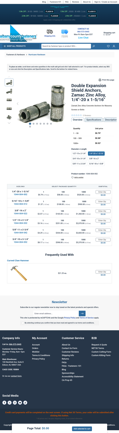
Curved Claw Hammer (18, 260)
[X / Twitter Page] (10, 403)
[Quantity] (103, 192)
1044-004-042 (20, 232)
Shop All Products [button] (14, 46)
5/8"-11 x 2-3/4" (79, 164)
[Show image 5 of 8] (44, 124)
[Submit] (82, 313)
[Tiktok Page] (25, 403)
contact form (16, 376)
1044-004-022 (20, 213)
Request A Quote (99, 345)
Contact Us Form (69, 348)
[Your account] (114, 46)
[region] (35, 104)
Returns (65, 359)
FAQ (66, 2)
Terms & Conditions (41, 355)
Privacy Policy (70, 318)
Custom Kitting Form (101, 355)
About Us (87, 2)
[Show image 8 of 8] (30, 127)
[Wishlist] (108, 46)
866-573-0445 (83, 32)
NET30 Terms (98, 348)
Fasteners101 (55, 2)
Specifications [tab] (93, 119)
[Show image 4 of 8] (40, 124)
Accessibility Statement (72, 376)
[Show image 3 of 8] (37, 124)
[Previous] (17, 103)
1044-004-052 (20, 242)
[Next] (65, 103)
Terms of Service (87, 318)
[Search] (93, 46)
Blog (44, 2)
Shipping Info (68, 355)
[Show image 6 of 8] (47, 124)
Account (36, 345)
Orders (35, 348)
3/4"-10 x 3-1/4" (79, 159)
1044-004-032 (20, 223)
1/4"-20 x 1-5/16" (96, 153)
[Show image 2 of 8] (33, 124)
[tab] (111, 120)
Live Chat (83, 37)
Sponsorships (68, 373)
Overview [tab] (78, 119)
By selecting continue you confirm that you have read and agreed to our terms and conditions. (59, 323)
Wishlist (35, 352)
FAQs (64, 362)
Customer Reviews (70, 352)
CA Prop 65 (67, 380)
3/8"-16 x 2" (94, 159)
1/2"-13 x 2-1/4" (79, 153)
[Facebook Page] (4, 403)
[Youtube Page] (20, 403)
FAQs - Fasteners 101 (71, 366)
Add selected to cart (82, 429)
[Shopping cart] (107, 33)
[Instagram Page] (15, 403)
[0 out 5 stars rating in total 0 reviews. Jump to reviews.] (81, 115)
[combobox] (66, 46)
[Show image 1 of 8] (30, 124)
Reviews (75, 2)
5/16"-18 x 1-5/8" (96, 164)
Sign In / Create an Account (105, 2)
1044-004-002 (20, 194)
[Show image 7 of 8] (51, 124)
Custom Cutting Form (101, 352)
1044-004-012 (20, 204)
